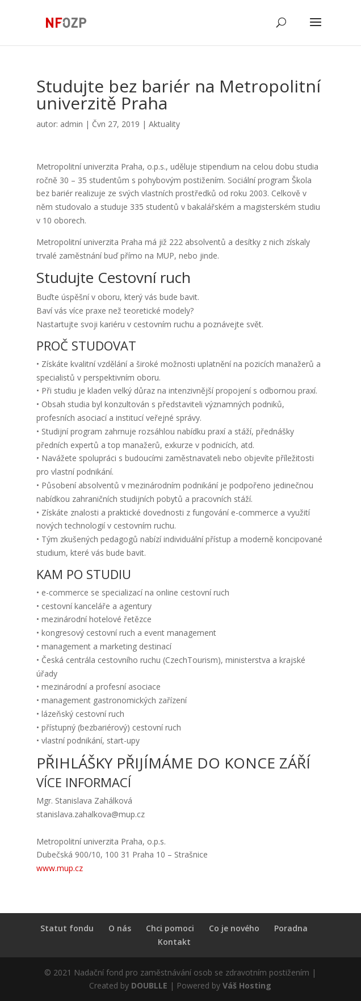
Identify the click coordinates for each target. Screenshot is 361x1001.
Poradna (291, 928)
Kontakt (174, 941)
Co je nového (234, 928)
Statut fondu (67, 928)
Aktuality (164, 124)
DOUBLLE (150, 985)
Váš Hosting (247, 985)
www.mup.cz (59, 868)
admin (71, 124)
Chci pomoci (170, 928)
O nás (119, 928)
